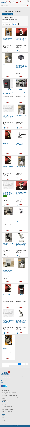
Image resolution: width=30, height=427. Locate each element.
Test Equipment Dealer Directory (8, 393)
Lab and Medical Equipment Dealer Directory (10, 395)
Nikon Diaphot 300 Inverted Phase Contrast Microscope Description (8, 347)
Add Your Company (5, 390)
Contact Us (4, 418)
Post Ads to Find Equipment (7, 411)
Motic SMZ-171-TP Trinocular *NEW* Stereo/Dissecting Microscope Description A (21, 321)
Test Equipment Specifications (7, 409)
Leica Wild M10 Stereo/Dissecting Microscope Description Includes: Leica (8, 116)
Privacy (3, 420)
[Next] (5, 366)
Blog (2, 382)
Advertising (4, 400)
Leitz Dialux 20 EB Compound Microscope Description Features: (21, 193)
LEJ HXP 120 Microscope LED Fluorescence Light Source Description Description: (8, 270)
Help (3, 417)
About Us (3, 379)
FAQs (3, 415)
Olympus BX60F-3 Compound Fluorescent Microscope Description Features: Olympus (21, 91)
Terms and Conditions (6, 422)
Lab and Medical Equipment (7, 404)
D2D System (4, 398)
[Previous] (6, 364)
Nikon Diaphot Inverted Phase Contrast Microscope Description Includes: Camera (8, 39)
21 (2, 365)
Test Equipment (5, 403)
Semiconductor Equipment (7, 406)
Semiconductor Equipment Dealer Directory (10, 397)
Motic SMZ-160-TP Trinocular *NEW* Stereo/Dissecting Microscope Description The (21, 244)
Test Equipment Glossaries (7, 412)
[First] (3, 364)
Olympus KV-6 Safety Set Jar (8, 64)
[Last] (7, 366)
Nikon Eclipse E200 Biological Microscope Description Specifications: (8, 142)
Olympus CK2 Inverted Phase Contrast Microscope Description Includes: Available (8, 219)
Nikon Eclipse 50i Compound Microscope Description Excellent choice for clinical (21, 39)
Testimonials (3, 380)
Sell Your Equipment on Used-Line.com (9, 392)
